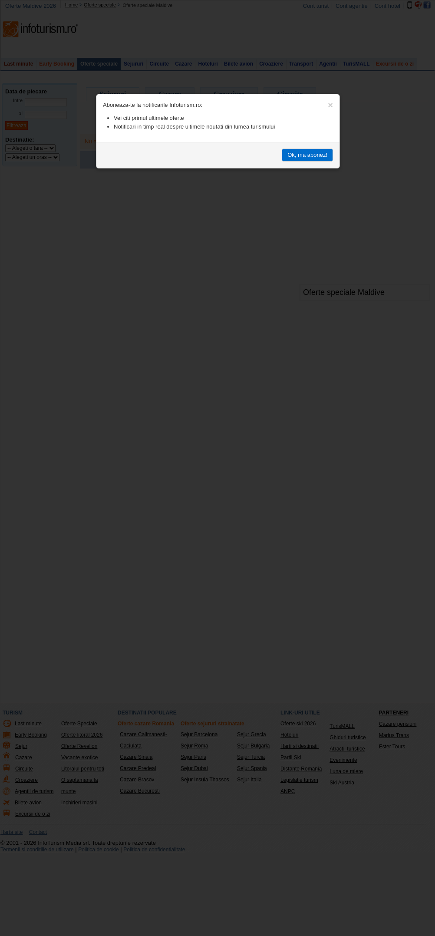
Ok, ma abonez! (307, 155)
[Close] (330, 105)
